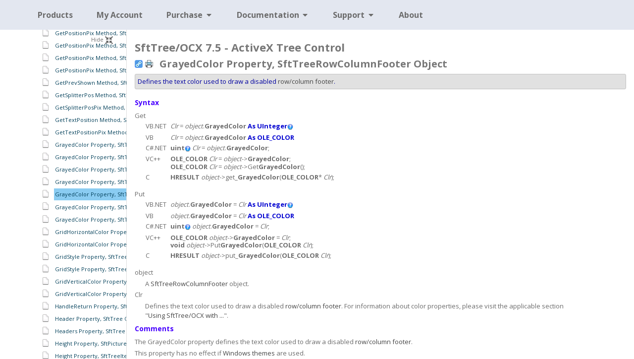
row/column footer (306, 81)
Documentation (273, 14)
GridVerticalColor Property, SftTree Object (112, 281)
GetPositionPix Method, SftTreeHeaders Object (118, 45)
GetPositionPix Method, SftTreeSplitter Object (116, 70)
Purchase (189, 14)
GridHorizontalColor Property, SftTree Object (115, 232)
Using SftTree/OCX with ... (186, 315)
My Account (120, 14)
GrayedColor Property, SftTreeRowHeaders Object (122, 219)
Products (55, 14)
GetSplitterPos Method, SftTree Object (106, 95)
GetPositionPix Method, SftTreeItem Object (113, 57)
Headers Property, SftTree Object (100, 331)
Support (354, 14)
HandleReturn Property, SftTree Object (107, 306)
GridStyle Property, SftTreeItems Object (108, 269)
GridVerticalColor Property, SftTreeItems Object (119, 294)
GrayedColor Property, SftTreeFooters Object (116, 157)
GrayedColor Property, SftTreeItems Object (113, 181)
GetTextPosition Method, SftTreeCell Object (113, 119)
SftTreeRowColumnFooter (189, 283)
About (411, 14)
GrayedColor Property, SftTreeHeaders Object (117, 169)
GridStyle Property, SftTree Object (101, 256)
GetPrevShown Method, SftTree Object (107, 82)
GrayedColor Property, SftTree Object (106, 144)
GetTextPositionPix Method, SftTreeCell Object (117, 132)
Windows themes (249, 353)
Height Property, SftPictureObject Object (109, 343)
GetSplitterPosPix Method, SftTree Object (110, 107)
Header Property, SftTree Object (98, 318)
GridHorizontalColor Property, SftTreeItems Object (123, 244)
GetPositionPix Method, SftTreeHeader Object (116, 33)
